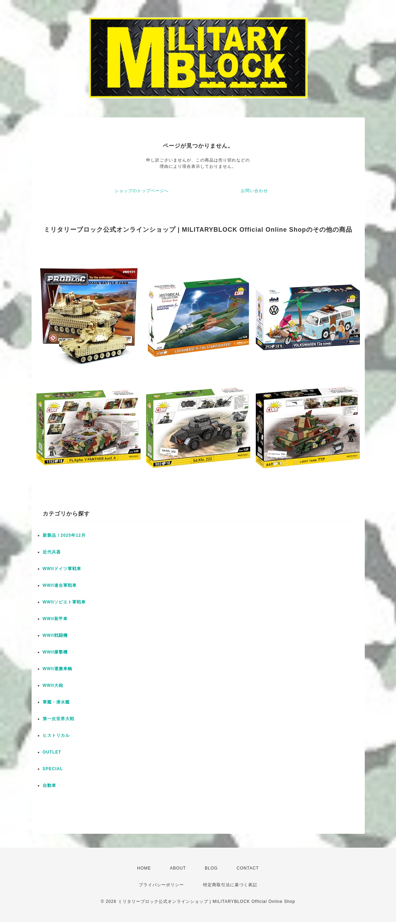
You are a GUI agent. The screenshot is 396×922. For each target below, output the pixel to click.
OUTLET (52, 752)
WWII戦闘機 (55, 635)
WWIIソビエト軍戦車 (64, 602)
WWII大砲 (53, 685)
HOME (144, 868)
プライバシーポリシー (161, 884)
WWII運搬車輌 (57, 668)
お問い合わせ (254, 190)
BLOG (211, 868)
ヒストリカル (56, 735)
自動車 (49, 785)
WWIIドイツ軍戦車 (62, 568)
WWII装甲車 (55, 618)
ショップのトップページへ (142, 190)
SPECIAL (53, 768)
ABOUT (178, 868)
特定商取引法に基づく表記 (230, 884)
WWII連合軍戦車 (60, 585)
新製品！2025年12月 (64, 535)
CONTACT (248, 868)
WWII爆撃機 (55, 652)
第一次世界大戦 (58, 718)
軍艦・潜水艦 (56, 702)
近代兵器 (52, 552)
